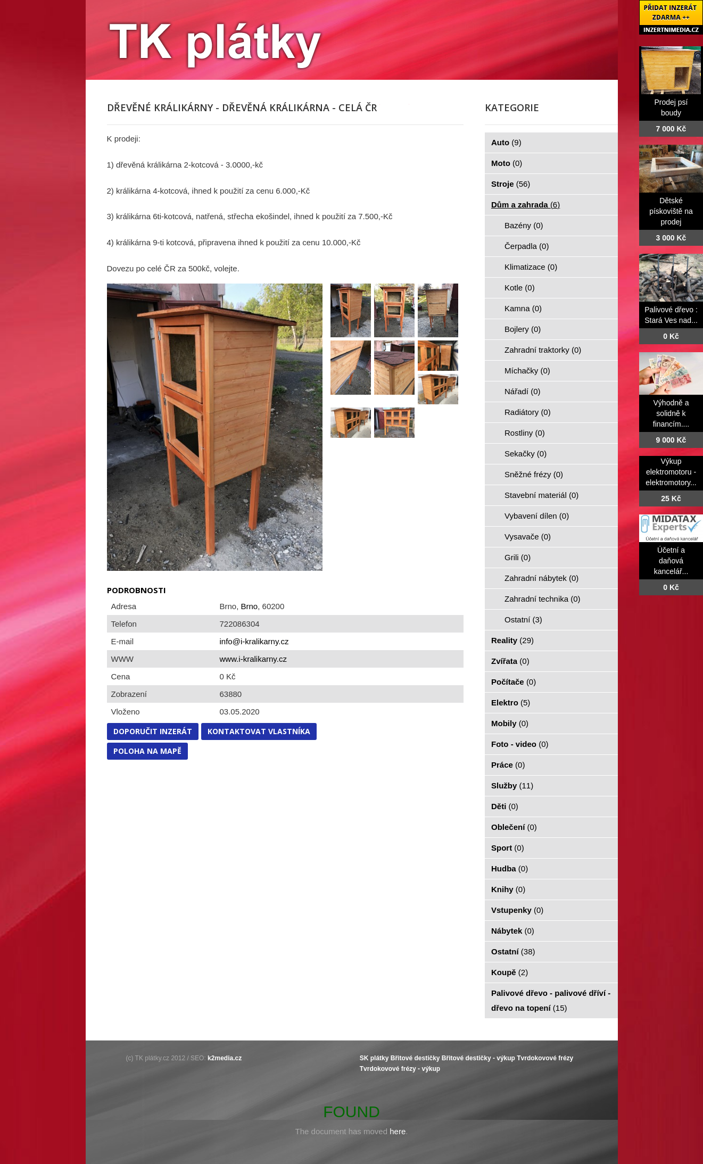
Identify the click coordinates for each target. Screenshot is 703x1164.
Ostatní (523, 619)
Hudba (509, 868)
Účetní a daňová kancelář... (671, 561)
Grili (517, 557)
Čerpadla (526, 246)
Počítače (513, 681)
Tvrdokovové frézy (545, 1058)
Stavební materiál (541, 495)
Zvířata (510, 661)
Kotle (519, 287)
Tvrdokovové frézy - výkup (400, 1068)
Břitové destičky (415, 1058)
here (398, 1131)
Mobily (509, 723)
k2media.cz (225, 1058)
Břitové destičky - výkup (478, 1058)
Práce (508, 764)
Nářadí (522, 391)
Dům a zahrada (525, 204)
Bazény (523, 225)
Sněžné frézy (533, 474)
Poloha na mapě (147, 751)
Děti (504, 806)
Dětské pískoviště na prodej (671, 211)
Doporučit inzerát (152, 731)
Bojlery (522, 329)
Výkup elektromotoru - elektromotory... (671, 472)
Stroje (510, 183)
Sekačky (525, 453)
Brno (249, 606)
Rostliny (524, 432)
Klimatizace (530, 266)
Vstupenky (517, 909)
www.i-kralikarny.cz (253, 658)
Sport (507, 847)
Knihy (508, 889)
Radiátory (527, 412)
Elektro (510, 702)
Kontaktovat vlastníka (259, 731)
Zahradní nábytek (541, 578)
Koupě (509, 972)
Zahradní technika (542, 598)
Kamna (523, 308)
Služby (512, 785)
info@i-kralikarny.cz (254, 641)
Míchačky (527, 370)
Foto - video (520, 744)
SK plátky (374, 1058)
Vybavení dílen (536, 515)
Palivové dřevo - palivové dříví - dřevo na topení (550, 1000)
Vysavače (527, 536)
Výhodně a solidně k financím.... (671, 413)
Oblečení (514, 827)
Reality (512, 640)
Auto (506, 142)
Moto (506, 163)
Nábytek (512, 930)
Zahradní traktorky (542, 349)
